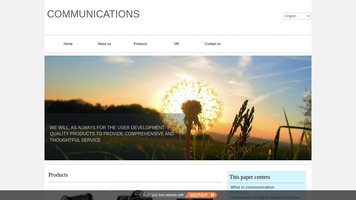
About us (104, 44)
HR (176, 44)
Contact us (213, 44)
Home (68, 44)
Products (140, 44)
